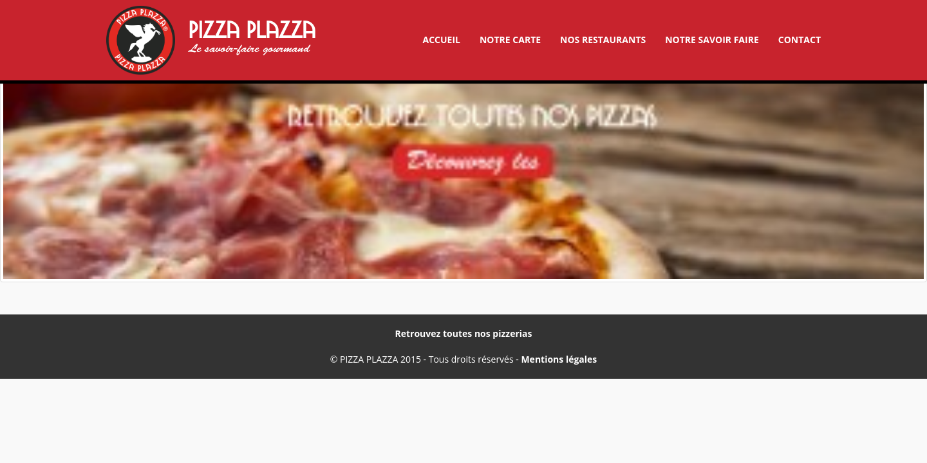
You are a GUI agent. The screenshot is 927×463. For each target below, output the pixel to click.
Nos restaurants (603, 39)
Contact (799, 39)
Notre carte (510, 39)
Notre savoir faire (712, 39)
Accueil (441, 39)
